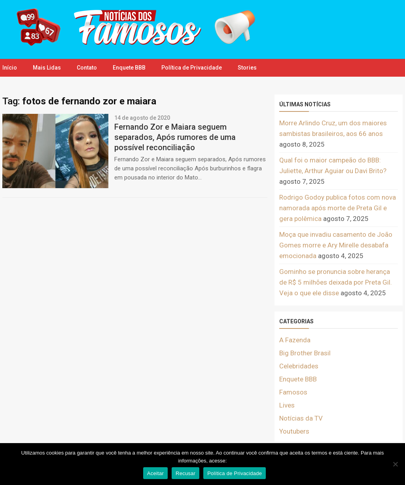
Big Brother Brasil (305, 353)
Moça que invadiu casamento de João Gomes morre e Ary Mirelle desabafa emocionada (335, 245)
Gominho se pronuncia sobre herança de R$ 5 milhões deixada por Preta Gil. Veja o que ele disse (335, 282)
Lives (287, 405)
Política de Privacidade (191, 67)
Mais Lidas (47, 67)
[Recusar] (395, 464)
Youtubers (294, 431)
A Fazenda (294, 340)
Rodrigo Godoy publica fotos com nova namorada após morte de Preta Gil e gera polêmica (337, 208)
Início (9, 67)
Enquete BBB (129, 67)
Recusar (185, 473)
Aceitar (155, 473)
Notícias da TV (301, 418)
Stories (247, 67)
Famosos (293, 392)
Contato (87, 67)
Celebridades (298, 366)
